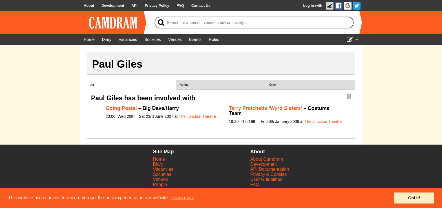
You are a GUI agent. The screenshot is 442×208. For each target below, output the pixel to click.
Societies (162, 174)
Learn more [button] (182, 197)
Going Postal (121, 108)
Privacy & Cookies (268, 174)
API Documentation (269, 169)
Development (263, 164)
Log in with (312, 5)
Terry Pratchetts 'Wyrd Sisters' (265, 108)
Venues (160, 179)
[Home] (89, 39)
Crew (273, 84)
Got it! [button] (414, 198)
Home (159, 159)
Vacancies (163, 169)
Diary (158, 164)
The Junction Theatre (197, 116)
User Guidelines (266, 179)
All (92, 85)
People (160, 184)
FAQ (254, 184)
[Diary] (106, 39)
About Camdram (266, 159)
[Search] (254, 22)
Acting (184, 84)
